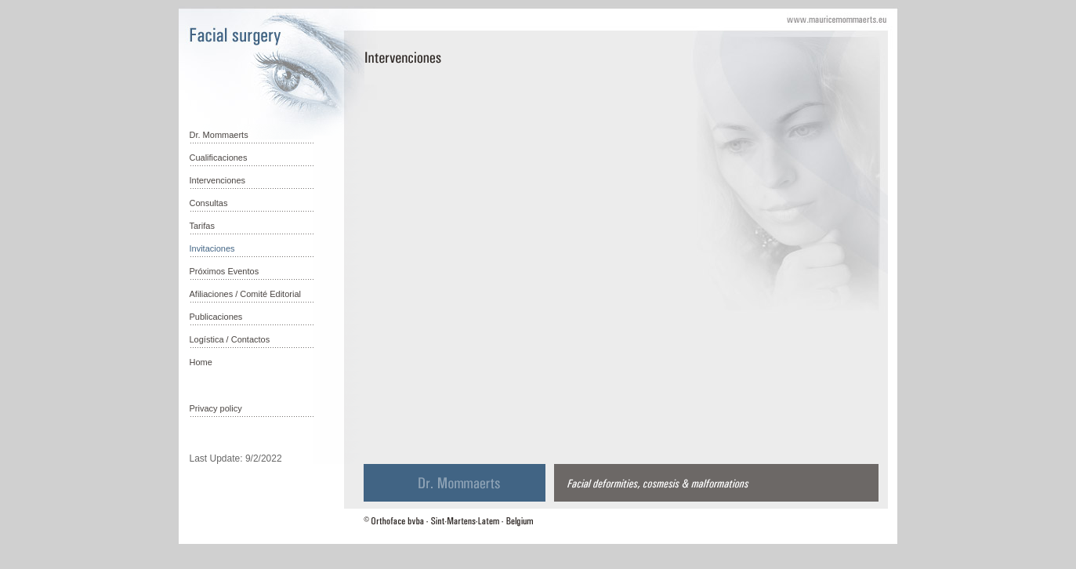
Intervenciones (218, 180)
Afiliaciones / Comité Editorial (245, 294)
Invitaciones (212, 248)
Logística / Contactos (230, 339)
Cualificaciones (219, 157)
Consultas (209, 203)
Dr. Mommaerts (219, 135)
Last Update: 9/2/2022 (236, 458)
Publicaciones (216, 316)
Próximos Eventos (224, 271)
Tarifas (202, 225)
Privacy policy (216, 408)
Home (201, 362)
